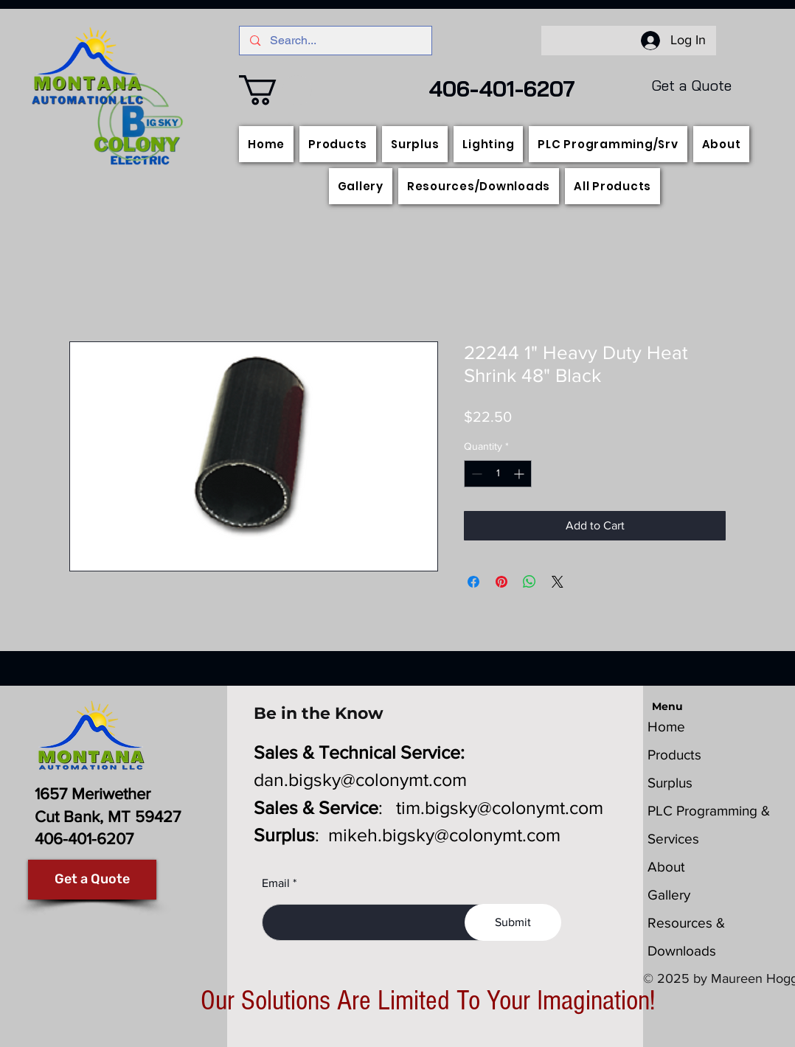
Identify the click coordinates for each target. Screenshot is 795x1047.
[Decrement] (475, 474)
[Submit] (513, 922)
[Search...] (335, 41)
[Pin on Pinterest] (501, 582)
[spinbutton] (498, 474)
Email (276, 883)
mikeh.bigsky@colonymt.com (444, 834)
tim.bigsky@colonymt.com (499, 807)
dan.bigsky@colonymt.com (360, 779)
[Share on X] (557, 582)
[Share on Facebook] (473, 582)
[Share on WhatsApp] (529, 582)
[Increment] (520, 474)
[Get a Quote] (92, 880)
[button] (275, 90)
